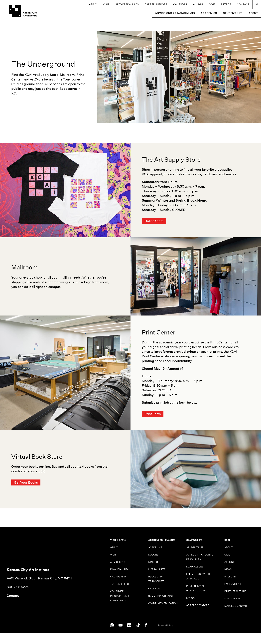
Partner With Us (235, 591)
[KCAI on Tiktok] (138, 625)
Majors (153, 554)
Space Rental (233, 598)
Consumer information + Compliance (119, 596)
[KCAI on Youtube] (121, 625)
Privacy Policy (165, 625)
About (228, 547)
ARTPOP (226, 4)
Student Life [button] (233, 13)
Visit (106, 4)
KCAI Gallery (194, 566)
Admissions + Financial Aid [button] (175, 13)
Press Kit (230, 576)
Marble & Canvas (235, 605)
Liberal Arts (156, 569)
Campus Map (118, 576)
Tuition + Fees (119, 583)
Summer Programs (160, 595)
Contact (243, 4)
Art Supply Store (197, 605)
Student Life (194, 547)
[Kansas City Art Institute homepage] (21, 11)
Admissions (117, 561)
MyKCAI (190, 597)
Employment (232, 583)
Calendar (180, 4)
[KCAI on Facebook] (146, 625)
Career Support (156, 4)
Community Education (163, 603)
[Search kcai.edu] (257, 4)
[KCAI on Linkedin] (129, 625)
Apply (93, 4)
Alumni (198, 4)
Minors (153, 561)
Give (212, 4)
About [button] (253, 13)
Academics (155, 547)
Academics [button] (209, 13)
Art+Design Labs (127, 4)
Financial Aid (119, 569)
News (228, 569)
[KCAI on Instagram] (112, 625)
